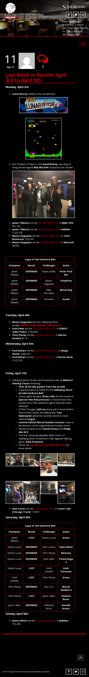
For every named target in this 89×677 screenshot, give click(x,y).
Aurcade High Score (48, 222)
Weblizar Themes (43, 672)
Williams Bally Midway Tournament (40, 325)
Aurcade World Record (44, 328)
